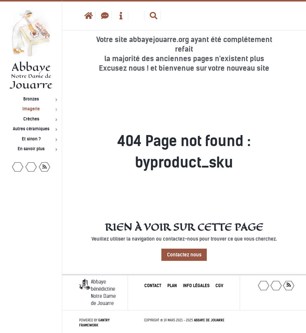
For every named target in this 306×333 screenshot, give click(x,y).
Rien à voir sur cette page (184, 227)
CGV (219, 285)
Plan (172, 285)
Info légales (196, 285)
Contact (152, 285)
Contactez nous (184, 255)
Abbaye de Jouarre (209, 320)
